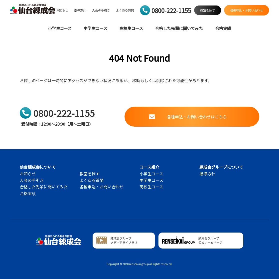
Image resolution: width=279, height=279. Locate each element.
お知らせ (62, 10)
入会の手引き (101, 10)
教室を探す (90, 174)
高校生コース (131, 28)
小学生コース (60, 28)
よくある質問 (125, 10)
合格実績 (223, 28)
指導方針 (80, 10)
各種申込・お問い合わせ (102, 187)
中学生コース (95, 28)
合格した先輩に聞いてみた (179, 28)
